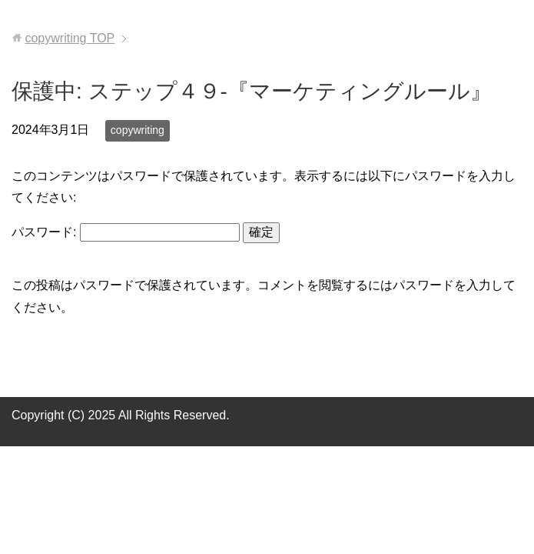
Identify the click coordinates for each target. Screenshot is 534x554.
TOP (69, 38)
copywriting (137, 130)
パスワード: (126, 232)
